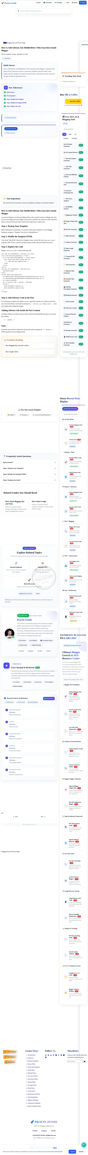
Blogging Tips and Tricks (25, 593)
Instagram (30, 651)
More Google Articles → (13, 351)
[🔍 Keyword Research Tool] (73, 183)
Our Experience (11, 95)
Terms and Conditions (34, 1067)
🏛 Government (47, 2)
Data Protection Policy (34, 1094)
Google (37, 593)
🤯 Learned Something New (42, 415)
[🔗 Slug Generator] (73, 236)
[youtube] (56, 1055)
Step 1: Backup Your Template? (29, 468)
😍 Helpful (11, 415)
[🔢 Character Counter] (73, 308)
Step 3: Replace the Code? (29, 480)
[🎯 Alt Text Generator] (73, 229)
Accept (72, 1151)
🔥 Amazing (24, 415)
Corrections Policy (33, 1079)
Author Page (31, 1070)
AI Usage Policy (32, 1085)
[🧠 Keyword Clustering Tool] (73, 191)
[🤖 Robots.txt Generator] (73, 323)
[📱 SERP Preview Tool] (73, 336)
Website (48, 651)
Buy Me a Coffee (73, 101)
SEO (70, 134)
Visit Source (12, 712)
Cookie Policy (31, 1091)
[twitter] (61, 1055)
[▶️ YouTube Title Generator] (73, 280)
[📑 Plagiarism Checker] (73, 215)
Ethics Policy (31, 1088)
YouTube (40, 651)
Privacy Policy (32, 1064)
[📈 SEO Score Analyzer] (73, 199)
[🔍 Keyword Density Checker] (73, 315)
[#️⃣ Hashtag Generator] (73, 295)
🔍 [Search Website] (83, 1145)
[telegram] (46, 1055)
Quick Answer (11, 92)
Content (66, 138)
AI (75, 134)
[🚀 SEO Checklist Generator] (73, 344)
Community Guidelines (34, 1103)
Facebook (21, 651)
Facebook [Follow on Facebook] (34, 1130)
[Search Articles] (44, 10)
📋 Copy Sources (48, 698)
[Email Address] (75, 1061)
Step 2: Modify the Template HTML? (29, 474)
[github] (46, 1057)
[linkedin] (51, 1055)
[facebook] (58, 1055)
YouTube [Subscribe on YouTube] (53, 1130)
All (64, 134)
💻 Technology (58, 2)
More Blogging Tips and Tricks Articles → (18, 345)
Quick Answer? (29, 462)
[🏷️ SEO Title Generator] (73, 167)
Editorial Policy (32, 1073)
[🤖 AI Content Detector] (73, 152)
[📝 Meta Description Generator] (73, 159)
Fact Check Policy (33, 1076)
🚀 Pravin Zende (8, 3)
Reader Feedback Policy (34, 1106)
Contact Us (31, 1058)
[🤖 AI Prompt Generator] (73, 145)
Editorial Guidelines (33, 1061)
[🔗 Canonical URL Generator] (73, 257)
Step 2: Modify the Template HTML (17, 102)
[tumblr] (48, 1055)
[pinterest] (53, 1055)
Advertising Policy (33, 1097)
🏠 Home (38, 2)
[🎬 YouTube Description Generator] (73, 288)
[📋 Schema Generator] (73, 242)
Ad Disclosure (31, 1055)
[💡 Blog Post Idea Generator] (73, 272)
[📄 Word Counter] (73, 301)
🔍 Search (82, 2)
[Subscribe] (84, 1061)
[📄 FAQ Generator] (73, 264)
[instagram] (64, 1055)
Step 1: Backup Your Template (15, 99)
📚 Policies (74, 2)
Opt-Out (81, 1151)
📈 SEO (67, 2)
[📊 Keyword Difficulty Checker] (73, 175)
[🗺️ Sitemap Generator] (73, 330)
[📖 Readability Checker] (73, 207)
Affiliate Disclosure (33, 1100)
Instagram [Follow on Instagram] (44, 1130)
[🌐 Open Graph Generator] (73, 249)
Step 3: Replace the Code (14, 106)
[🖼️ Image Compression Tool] (73, 222)
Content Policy (32, 1082)
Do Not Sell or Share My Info (54, 1151)
